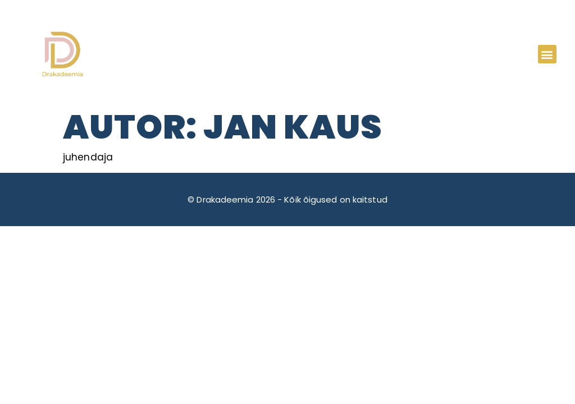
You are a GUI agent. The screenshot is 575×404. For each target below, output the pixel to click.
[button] (547, 54)
